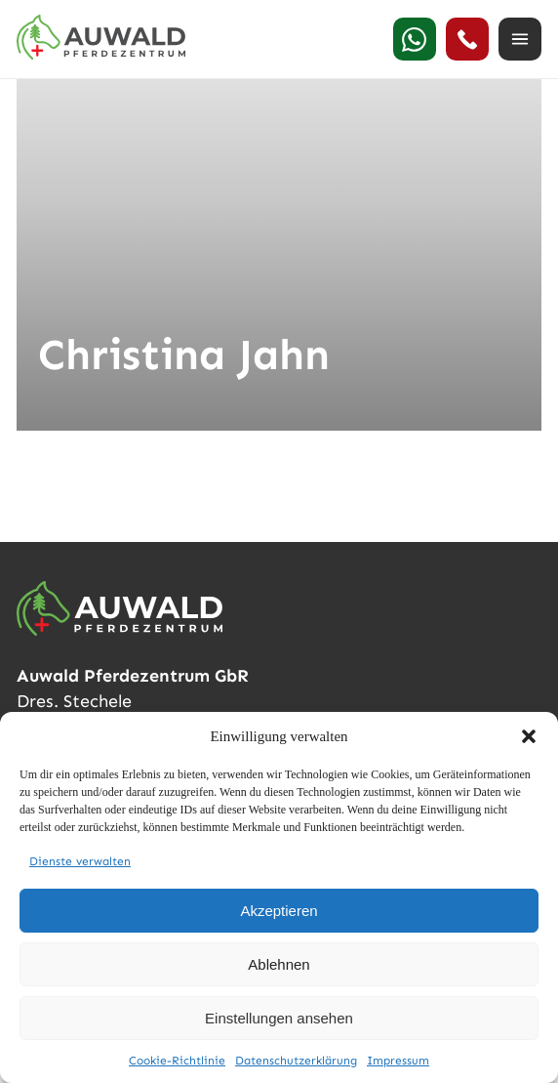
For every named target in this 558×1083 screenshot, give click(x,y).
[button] (528, 736)
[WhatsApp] (414, 39)
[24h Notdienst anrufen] (467, 39)
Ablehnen (278, 964)
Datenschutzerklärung (296, 1060)
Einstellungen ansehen (279, 1018)
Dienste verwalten (80, 861)
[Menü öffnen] (519, 39)
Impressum (398, 1060)
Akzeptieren (278, 910)
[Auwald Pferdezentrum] (101, 37)
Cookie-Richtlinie (177, 1060)
